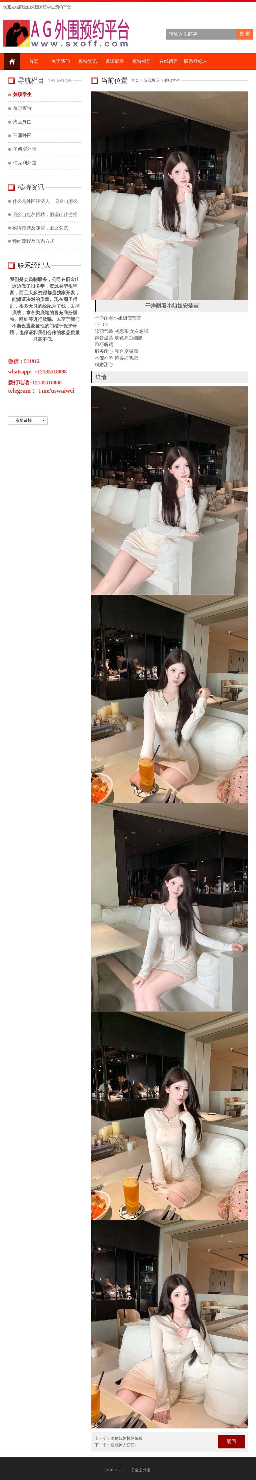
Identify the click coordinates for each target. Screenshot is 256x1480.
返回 (231, 1441)
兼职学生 (172, 80)
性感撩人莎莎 (123, 1445)
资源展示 (114, 61)
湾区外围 (22, 121)
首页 (33, 61)
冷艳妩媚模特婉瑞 (127, 1438)
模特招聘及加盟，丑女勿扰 (40, 227)
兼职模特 (22, 108)
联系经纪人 (195, 61)
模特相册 (141, 61)
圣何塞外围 (24, 149)
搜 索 (244, 33)
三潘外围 (22, 135)
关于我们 (60, 61)
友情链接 (24, 420)
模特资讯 (87, 61)
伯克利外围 (24, 162)
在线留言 (168, 61)
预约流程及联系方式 (33, 241)
